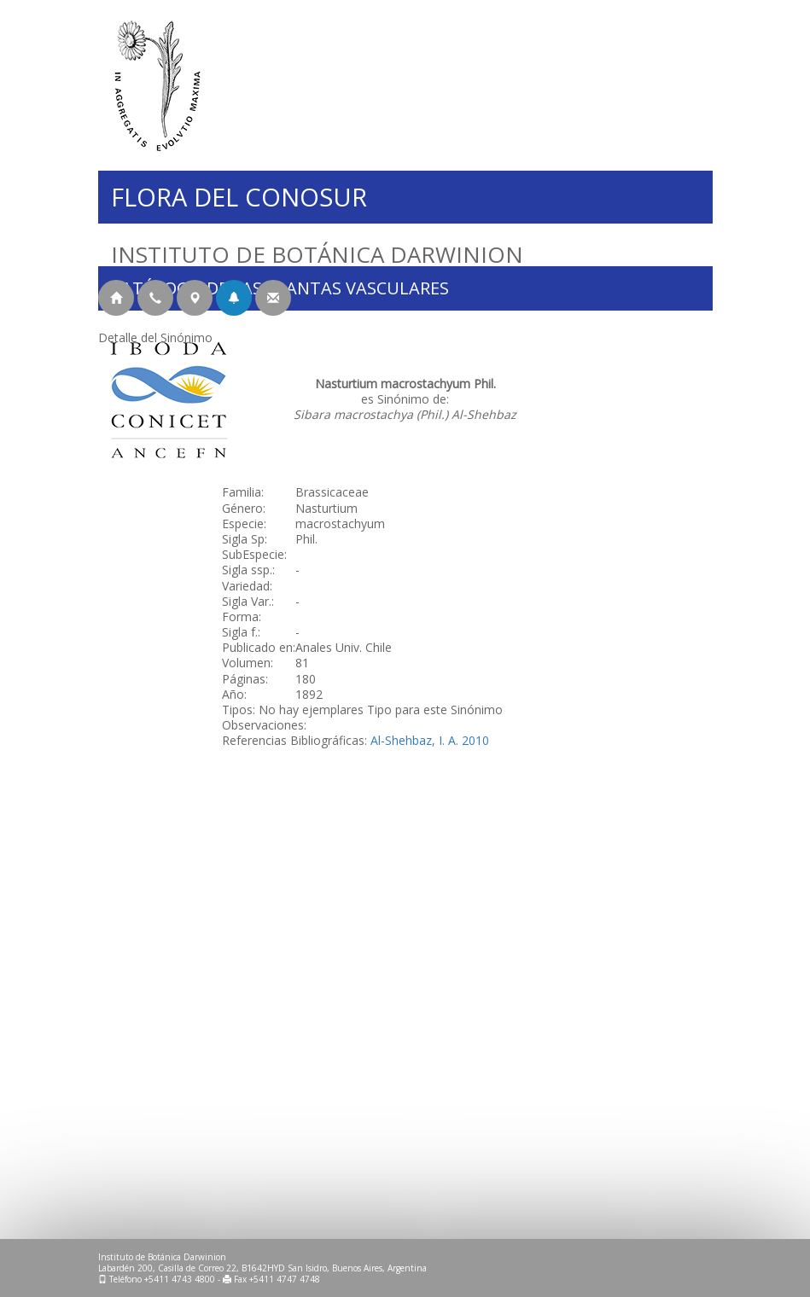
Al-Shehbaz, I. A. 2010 (429, 740)
